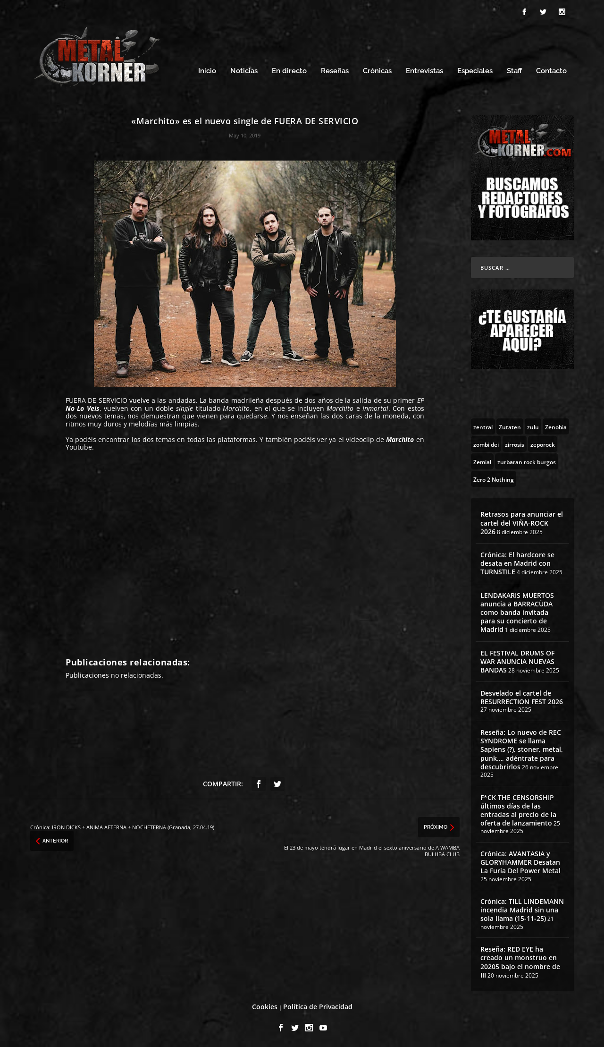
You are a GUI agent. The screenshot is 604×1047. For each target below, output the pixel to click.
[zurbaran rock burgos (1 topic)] (526, 460)
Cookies (264, 1005)
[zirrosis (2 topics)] (515, 442)
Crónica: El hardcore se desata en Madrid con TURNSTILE (517, 562)
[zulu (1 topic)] (533, 425)
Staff (514, 70)
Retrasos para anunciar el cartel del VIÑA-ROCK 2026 (521, 521)
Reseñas (335, 70)
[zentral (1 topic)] (483, 425)
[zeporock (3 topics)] (542, 442)
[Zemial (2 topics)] (482, 460)
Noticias (244, 70)
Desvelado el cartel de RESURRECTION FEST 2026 (521, 696)
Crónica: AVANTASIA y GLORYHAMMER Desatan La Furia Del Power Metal (520, 861)
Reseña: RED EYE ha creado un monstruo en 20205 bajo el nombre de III (520, 960)
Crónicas (377, 70)
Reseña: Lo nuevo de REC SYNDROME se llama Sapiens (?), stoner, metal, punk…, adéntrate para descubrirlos (521, 748)
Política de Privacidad (317, 1005)
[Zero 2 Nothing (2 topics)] (493, 477)
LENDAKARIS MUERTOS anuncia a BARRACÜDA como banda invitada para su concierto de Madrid (517, 611)
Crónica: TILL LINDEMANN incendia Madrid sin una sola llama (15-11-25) (522, 908)
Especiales (475, 70)
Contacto (551, 70)
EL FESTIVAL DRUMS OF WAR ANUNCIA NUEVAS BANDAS (517, 660)
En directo (289, 70)
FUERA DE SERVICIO (96, 398)
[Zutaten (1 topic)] (509, 425)
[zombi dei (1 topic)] (486, 442)
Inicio (207, 70)
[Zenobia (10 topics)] (556, 425)
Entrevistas (424, 70)
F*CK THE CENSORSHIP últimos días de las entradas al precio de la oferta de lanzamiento (518, 809)
